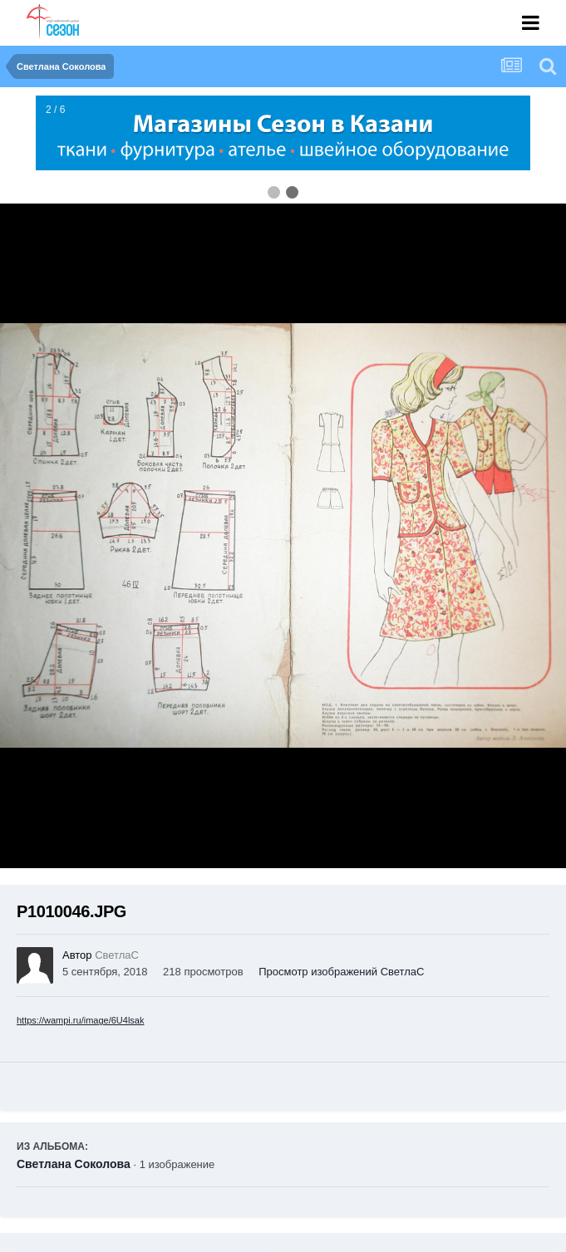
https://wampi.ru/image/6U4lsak (80, 1020)
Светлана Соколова (73, 1164)
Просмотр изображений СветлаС (341, 971)
